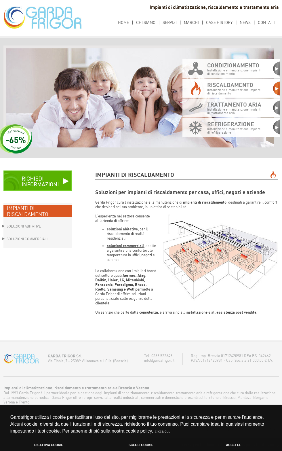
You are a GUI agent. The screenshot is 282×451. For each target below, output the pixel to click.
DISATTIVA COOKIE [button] (48, 445)
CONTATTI (267, 22)
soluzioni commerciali (125, 245)
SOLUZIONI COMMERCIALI (27, 239)
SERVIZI (170, 22)
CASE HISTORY (219, 22)
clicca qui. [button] (162, 431)
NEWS (245, 22)
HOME (123, 22)
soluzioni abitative (122, 229)
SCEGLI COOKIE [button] (141, 445)
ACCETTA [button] (233, 445)
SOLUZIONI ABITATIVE (24, 226)
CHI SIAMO (145, 22)
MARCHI (191, 22)
